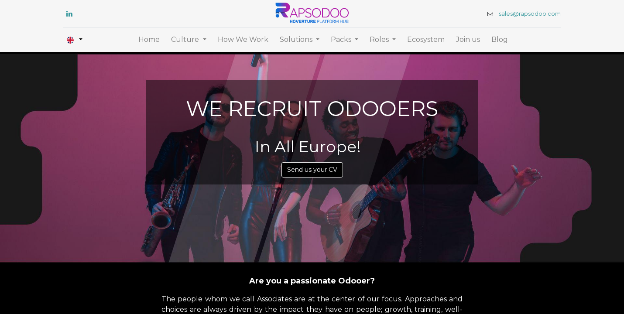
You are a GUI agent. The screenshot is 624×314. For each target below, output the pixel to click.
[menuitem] (149, 39)
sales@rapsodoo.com (523, 13)
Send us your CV (312, 170)
